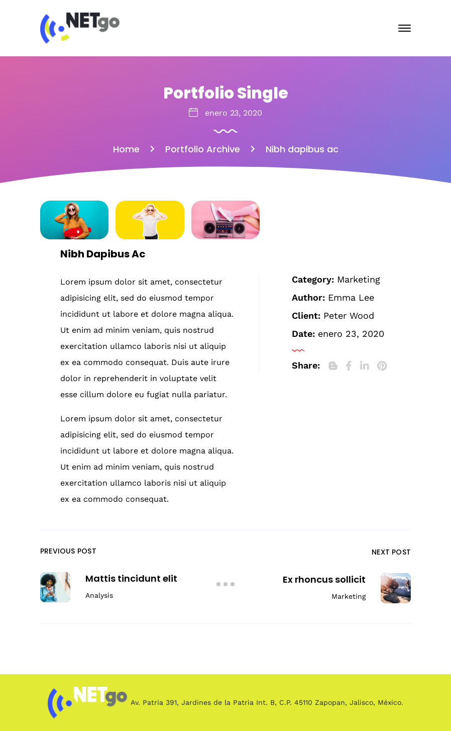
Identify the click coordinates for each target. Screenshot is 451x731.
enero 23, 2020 (233, 113)
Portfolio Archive (202, 149)
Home (126, 149)
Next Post (391, 552)
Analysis (99, 595)
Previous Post (68, 551)
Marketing (358, 279)
